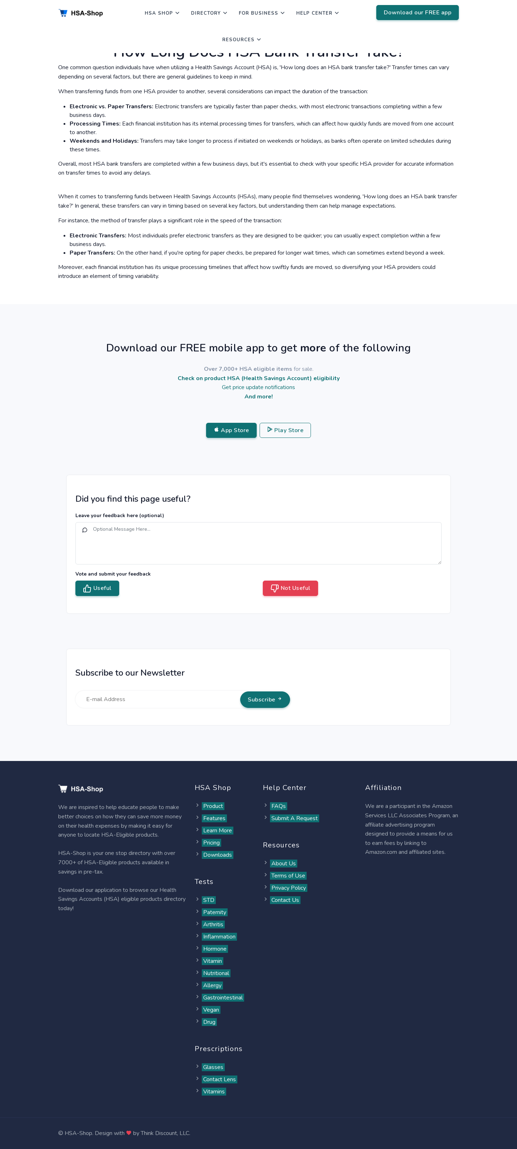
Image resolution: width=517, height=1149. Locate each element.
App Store (231, 430)
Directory (206, 13)
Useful (97, 588)
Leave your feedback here (119, 515)
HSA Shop (159, 13)
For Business (258, 13)
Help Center (314, 13)
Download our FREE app (418, 12)
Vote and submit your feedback (113, 574)
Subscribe (265, 700)
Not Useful (290, 588)
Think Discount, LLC (165, 1133)
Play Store (285, 430)
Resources (238, 40)
